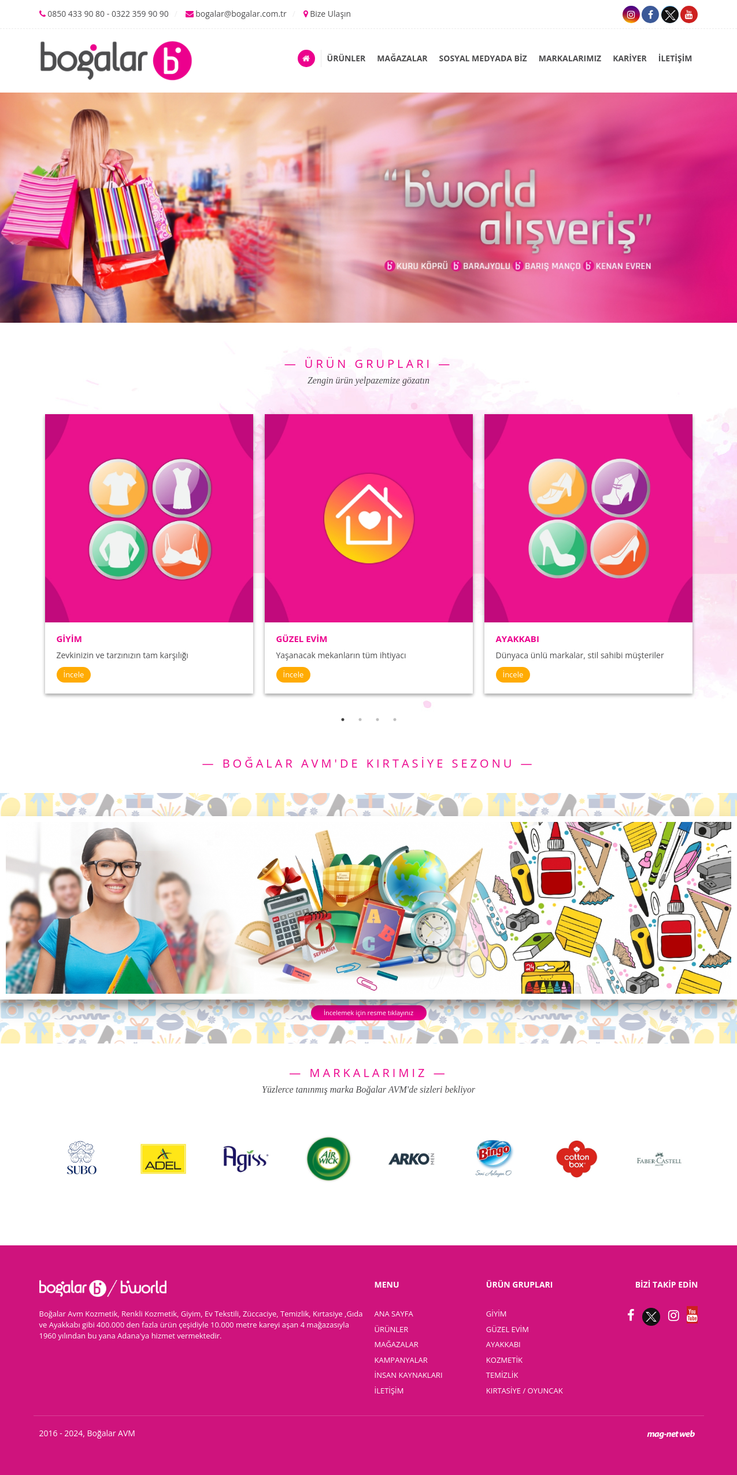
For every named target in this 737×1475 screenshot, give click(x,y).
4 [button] (395, 719)
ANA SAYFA (394, 1313)
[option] (149, 554)
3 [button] (377, 719)
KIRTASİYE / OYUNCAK (524, 1390)
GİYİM (496, 1313)
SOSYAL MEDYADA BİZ (483, 58)
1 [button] (343, 719)
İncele (74, 674)
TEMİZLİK (502, 1375)
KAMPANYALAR (401, 1360)
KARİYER (630, 58)
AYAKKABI (503, 1344)
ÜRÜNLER (346, 58)
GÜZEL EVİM (507, 1329)
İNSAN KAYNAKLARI (409, 1375)
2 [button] (360, 719)
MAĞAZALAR (402, 58)
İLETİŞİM (675, 58)
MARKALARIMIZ (570, 58)
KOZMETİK (504, 1360)
